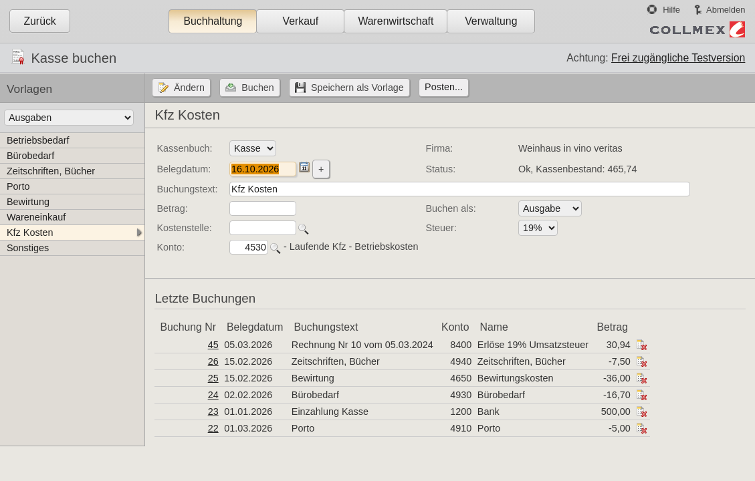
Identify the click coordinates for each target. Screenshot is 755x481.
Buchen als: (451, 208)
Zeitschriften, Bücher (51, 171)
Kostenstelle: (183, 227)
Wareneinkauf (36, 217)
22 (213, 428)
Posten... (444, 87)
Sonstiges (28, 248)
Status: (441, 169)
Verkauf (301, 21)
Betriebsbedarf (38, 140)
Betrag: (171, 208)
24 (213, 394)
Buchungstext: (186, 189)
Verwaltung (491, 21)
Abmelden (725, 10)
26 (213, 361)
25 (213, 378)
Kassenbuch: (184, 148)
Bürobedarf (30, 155)
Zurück (39, 21)
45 (213, 344)
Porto (18, 186)
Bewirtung (28, 201)
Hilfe (671, 10)
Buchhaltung (212, 21)
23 (213, 411)
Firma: (439, 148)
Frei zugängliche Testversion (678, 57)
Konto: (170, 247)
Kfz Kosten (30, 232)
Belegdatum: (183, 169)
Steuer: (441, 227)
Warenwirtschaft (395, 21)
